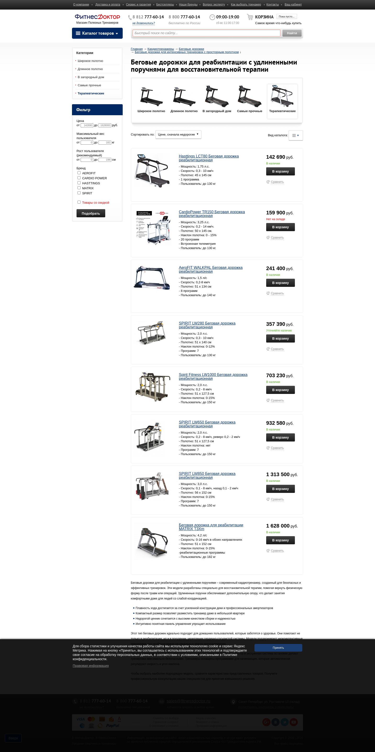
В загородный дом (91, 77)
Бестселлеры (165, 4)
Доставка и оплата (107, 4)
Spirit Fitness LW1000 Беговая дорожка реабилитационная (213, 377)
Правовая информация (91, 666)
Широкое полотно (90, 61)
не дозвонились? (143, 23)
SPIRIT (87, 193)
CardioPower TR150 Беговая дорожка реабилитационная (212, 214)
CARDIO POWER (94, 178)
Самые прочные (89, 85)
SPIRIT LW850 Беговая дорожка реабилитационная (207, 476)
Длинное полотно (90, 69)
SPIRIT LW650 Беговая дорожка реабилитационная (207, 424)
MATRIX (88, 188)
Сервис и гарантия (138, 4)
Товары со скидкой (93, 202)
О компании (81, 4)
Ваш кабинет (293, 4)
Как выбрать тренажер (246, 4)
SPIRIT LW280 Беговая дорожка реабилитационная (207, 325)
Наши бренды (188, 4)
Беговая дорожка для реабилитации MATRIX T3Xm (211, 527)
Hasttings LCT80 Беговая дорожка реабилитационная (209, 158)
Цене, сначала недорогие (178, 134)
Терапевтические (91, 93)
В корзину (280, 171)
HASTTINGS (91, 183)
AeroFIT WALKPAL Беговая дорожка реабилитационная (211, 269)
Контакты (272, 4)
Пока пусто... (286, 16)
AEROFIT (89, 173)
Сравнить (277, 182)
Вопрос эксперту (214, 4)
